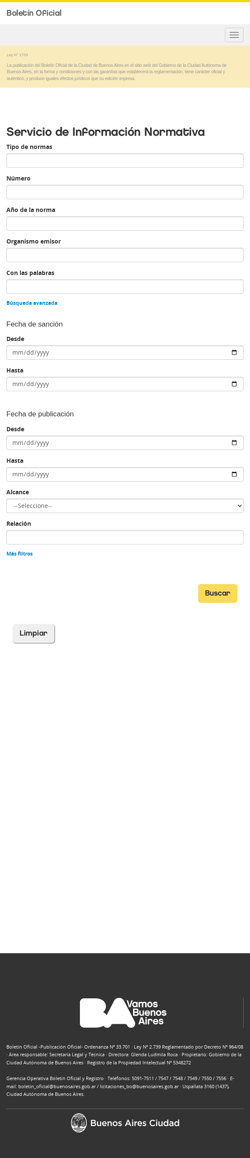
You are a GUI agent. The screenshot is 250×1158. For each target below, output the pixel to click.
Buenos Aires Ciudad (233, 14)
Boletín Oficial (34, 13)
